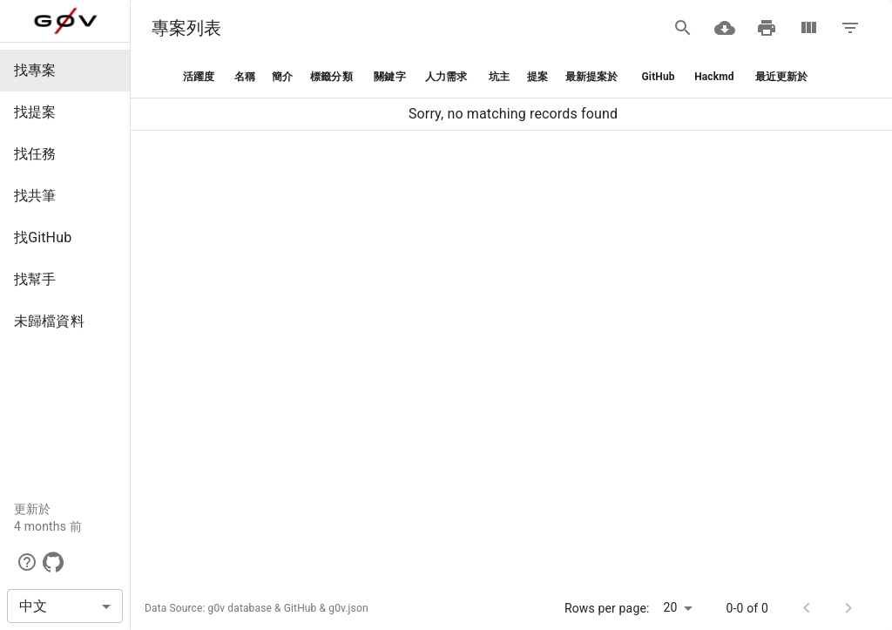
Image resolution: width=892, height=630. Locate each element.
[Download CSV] (725, 28)
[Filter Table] (850, 28)
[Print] (766, 28)
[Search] (683, 28)
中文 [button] (33, 606)
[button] (65, 70)
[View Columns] (808, 28)
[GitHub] (53, 562)
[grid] (511, 93)
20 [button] (671, 607)
